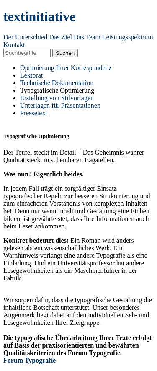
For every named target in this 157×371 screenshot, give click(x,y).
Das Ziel (60, 37)
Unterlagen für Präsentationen (60, 105)
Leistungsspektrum (127, 37)
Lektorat (31, 75)
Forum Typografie (29, 360)
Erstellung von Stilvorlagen (57, 97)
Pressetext (33, 113)
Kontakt (14, 44)
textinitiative (39, 16)
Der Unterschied (25, 37)
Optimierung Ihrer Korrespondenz (66, 67)
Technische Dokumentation (56, 82)
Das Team (87, 37)
